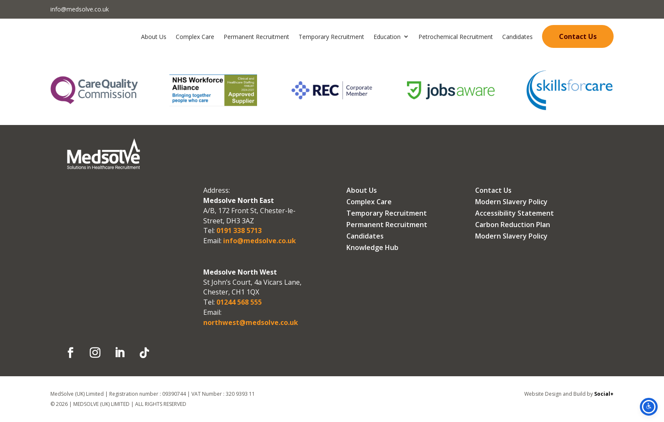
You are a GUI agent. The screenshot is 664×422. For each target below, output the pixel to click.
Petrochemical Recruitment (455, 37)
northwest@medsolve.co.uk (250, 322)
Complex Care (195, 37)
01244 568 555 (238, 302)
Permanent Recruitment (256, 37)
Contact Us (578, 36)
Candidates (517, 37)
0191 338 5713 (238, 230)
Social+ (604, 393)
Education (387, 37)
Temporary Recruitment (331, 37)
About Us (153, 37)
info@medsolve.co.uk (79, 9)
